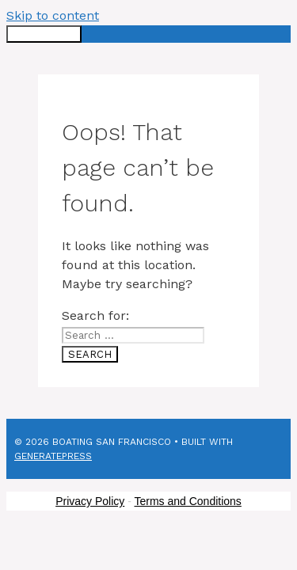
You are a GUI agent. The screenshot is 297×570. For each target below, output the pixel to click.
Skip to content (52, 15)
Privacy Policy (89, 501)
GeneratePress (53, 456)
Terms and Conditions (187, 501)
